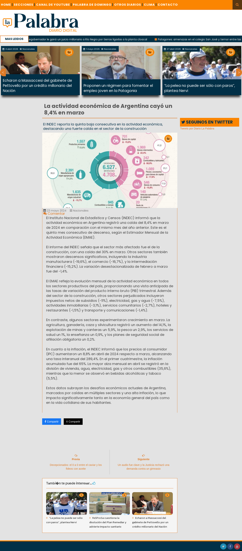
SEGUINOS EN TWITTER (207, 122)
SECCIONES (24, 4)
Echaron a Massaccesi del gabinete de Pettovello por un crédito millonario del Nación (37, 85)
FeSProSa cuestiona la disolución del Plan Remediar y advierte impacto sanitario (107, 522)
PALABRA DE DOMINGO (93, 4)
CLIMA (150, 4)
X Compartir (73, 421)
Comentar (54, 213)
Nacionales (79, 210)
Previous (3, 72)
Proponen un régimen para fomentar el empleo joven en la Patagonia (118, 88)
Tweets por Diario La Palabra (197, 128)
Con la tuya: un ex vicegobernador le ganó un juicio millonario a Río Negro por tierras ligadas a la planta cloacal (77, 39)
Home (7, 4)
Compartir (51, 421)
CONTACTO (168, 4)
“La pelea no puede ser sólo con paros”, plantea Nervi (64, 520)
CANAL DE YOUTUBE (54, 4)
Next (239, 72)
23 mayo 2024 (54, 210)
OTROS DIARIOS (128, 4)
